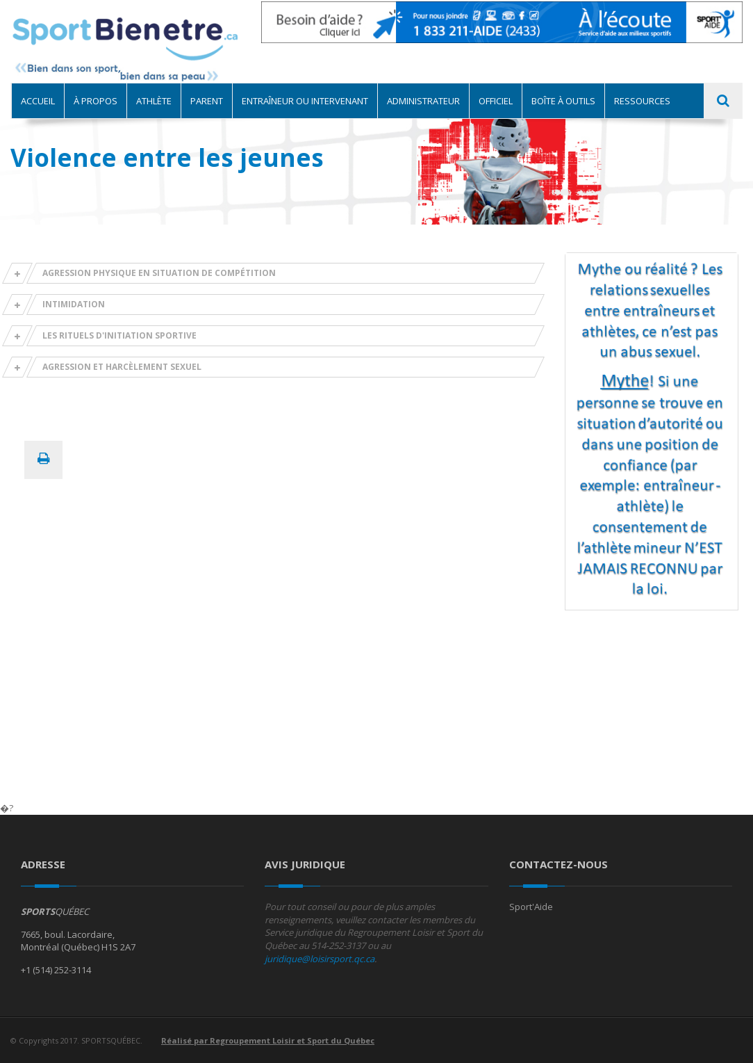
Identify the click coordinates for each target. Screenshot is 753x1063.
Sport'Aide (531, 906)
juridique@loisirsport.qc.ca (319, 958)
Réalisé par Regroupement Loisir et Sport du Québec (267, 1040)
